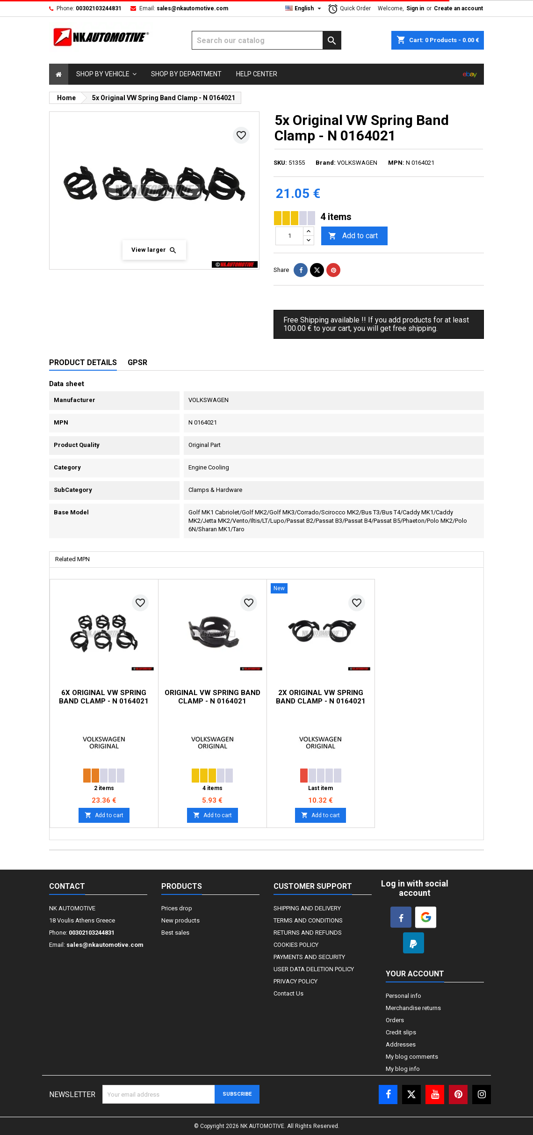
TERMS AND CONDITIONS (308, 920)
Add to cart (353, 236)
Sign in (415, 8)
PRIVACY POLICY (295, 981)
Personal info (403, 995)
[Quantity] (289, 236)
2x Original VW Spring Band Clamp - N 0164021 (321, 696)
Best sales (175, 932)
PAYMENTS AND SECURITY (309, 956)
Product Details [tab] (83, 362)
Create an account (458, 8)
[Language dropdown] (304, 8)
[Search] (266, 40)
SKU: (280, 162)
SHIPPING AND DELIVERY (307, 908)
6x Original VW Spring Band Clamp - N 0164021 (104, 696)
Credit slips (401, 1032)
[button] (106, 74)
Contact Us (288, 993)
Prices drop (176, 908)
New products (180, 920)
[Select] (58, 74)
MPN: (396, 162)
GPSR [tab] (137, 362)
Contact (67, 886)
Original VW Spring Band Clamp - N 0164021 (212, 696)
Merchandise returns (413, 1007)
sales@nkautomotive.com (192, 8)
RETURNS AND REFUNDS (308, 932)
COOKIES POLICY (296, 944)
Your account (415, 973)
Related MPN (72, 559)
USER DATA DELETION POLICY (314, 969)
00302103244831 (99, 8)
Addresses (401, 1044)
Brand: (326, 162)
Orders (395, 1020)
